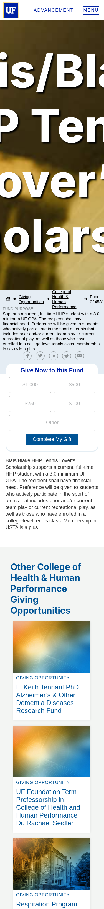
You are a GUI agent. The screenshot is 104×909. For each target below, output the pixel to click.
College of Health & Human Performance (64, 299)
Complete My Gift (52, 439)
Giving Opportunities (31, 299)
